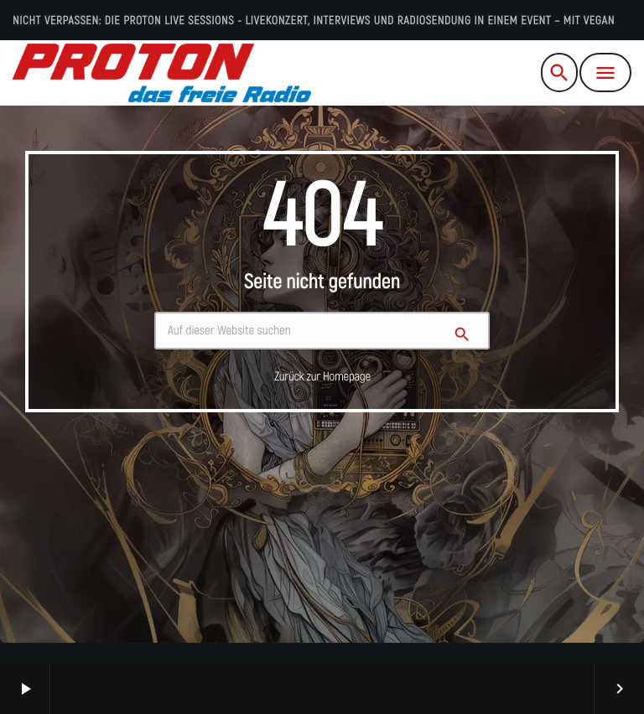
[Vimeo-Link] (162, 73)
